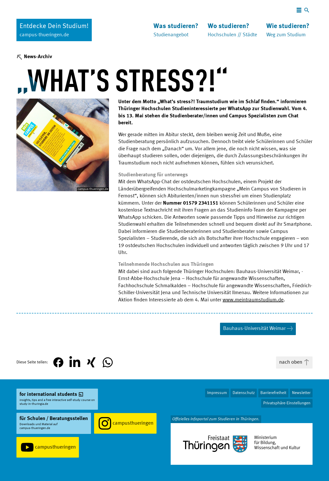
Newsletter (301, 393)
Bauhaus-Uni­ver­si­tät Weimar (254, 328)
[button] (58, 362)
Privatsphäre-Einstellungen (286, 403)
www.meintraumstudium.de (253, 300)
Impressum (217, 393)
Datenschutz (244, 393)
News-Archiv (38, 56)
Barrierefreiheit (273, 393)
